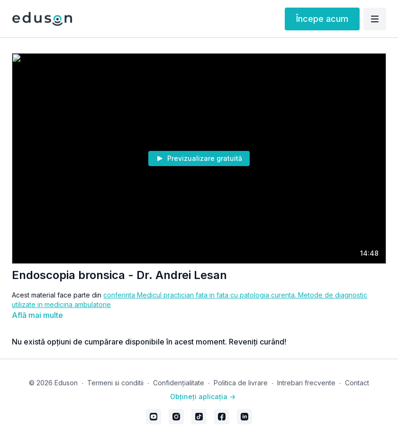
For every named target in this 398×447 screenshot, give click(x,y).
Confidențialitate (178, 383)
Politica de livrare (241, 383)
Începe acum (322, 19)
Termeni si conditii (115, 383)
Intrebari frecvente (306, 383)
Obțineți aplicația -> (202, 396)
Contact (357, 383)
